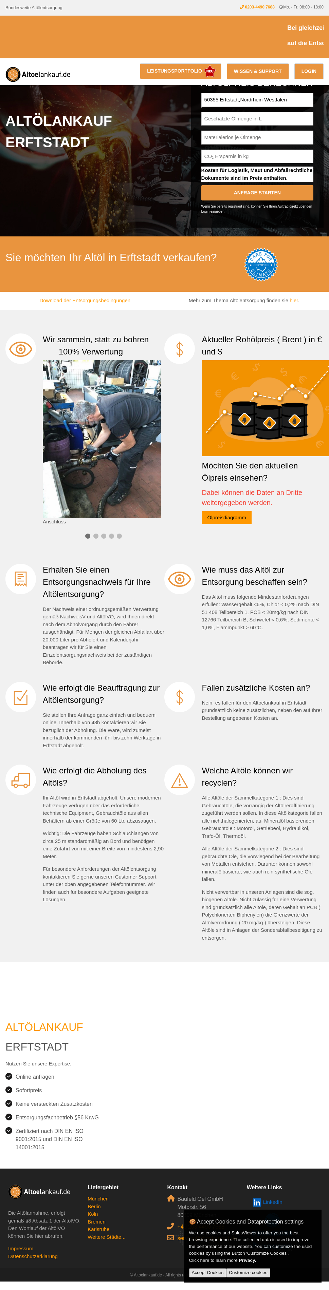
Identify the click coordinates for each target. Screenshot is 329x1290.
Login (308, 71)
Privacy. (247, 1260)
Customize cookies (248, 1272)
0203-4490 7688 (259, 7)
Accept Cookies (208, 1272)
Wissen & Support (258, 71)
